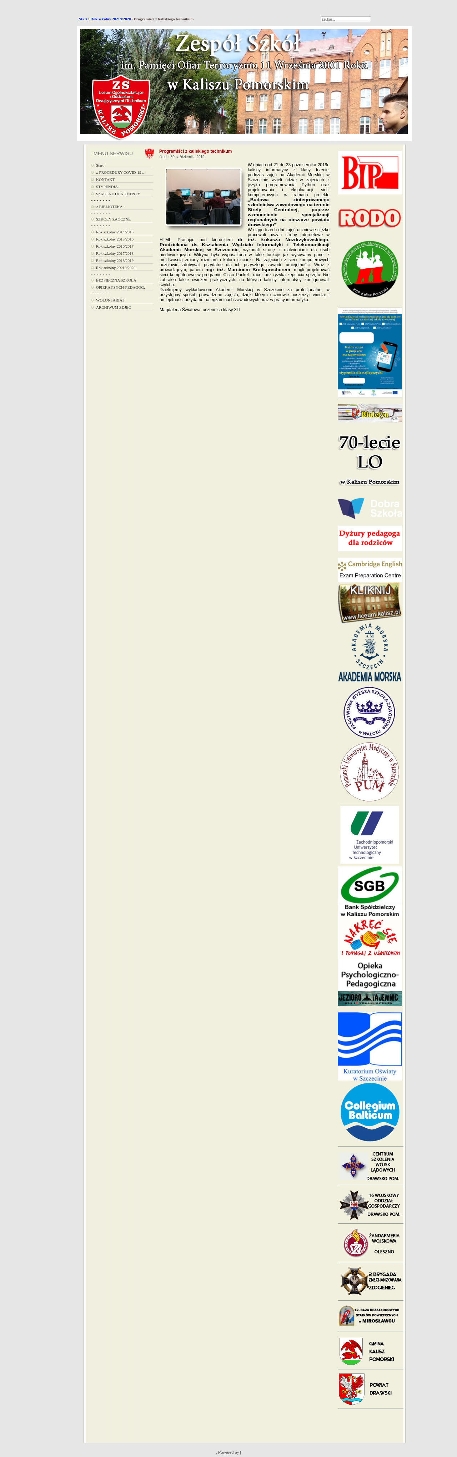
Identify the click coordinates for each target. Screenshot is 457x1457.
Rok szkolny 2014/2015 (115, 232)
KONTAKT (105, 179)
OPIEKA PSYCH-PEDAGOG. (120, 287)
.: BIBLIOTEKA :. (111, 206)
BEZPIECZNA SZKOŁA (116, 280)
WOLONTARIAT (110, 300)
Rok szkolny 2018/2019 (115, 260)
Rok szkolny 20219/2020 (110, 19)
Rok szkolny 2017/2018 (115, 253)
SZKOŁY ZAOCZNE (113, 219)
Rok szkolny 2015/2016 (115, 239)
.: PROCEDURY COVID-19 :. (120, 172)
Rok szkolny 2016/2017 (115, 246)
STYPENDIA (107, 186)
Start (83, 19)
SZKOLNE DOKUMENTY (118, 194)
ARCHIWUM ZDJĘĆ (113, 307)
